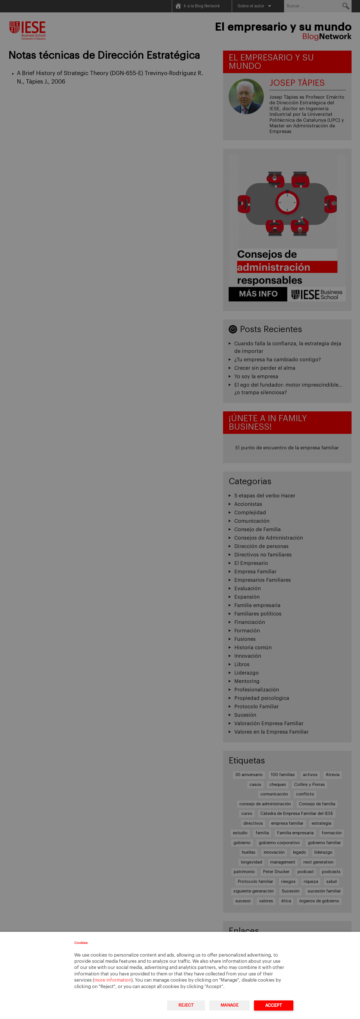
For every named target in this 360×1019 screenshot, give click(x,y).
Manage (229, 1005)
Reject (186, 1005)
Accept (273, 1005)
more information (112, 980)
